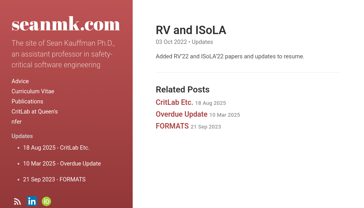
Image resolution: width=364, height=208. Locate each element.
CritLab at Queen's (35, 111)
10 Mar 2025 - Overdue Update (62, 163)
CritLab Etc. (191, 102)
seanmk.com (66, 23)
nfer (17, 121)
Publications (27, 101)
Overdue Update (198, 114)
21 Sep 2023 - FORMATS (54, 179)
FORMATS (188, 126)
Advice (20, 81)
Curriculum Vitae (33, 91)
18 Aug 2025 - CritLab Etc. (56, 147)
